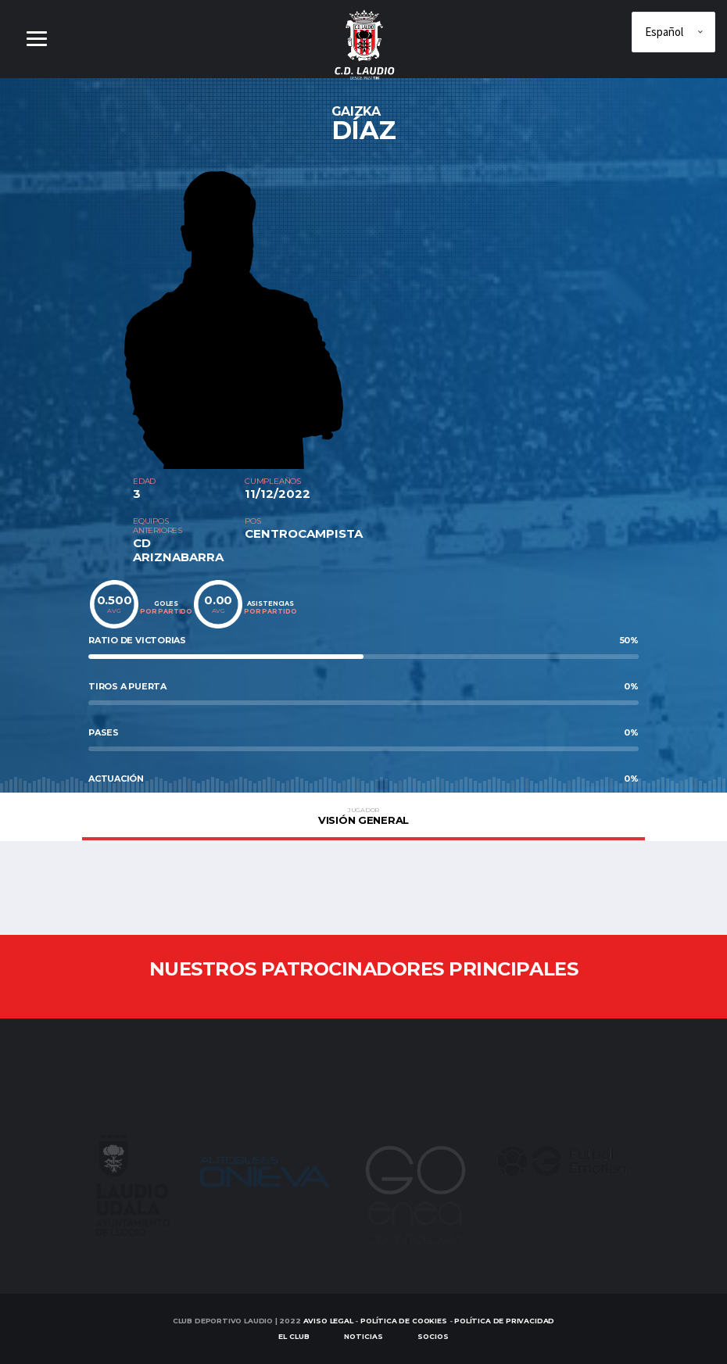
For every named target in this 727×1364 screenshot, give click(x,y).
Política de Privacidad (504, 1320)
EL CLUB (294, 1337)
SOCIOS (433, 1337)
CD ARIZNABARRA (178, 549)
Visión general (363, 816)
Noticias (363, 1337)
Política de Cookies (403, 1320)
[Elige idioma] (673, 32)
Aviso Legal (328, 1320)
